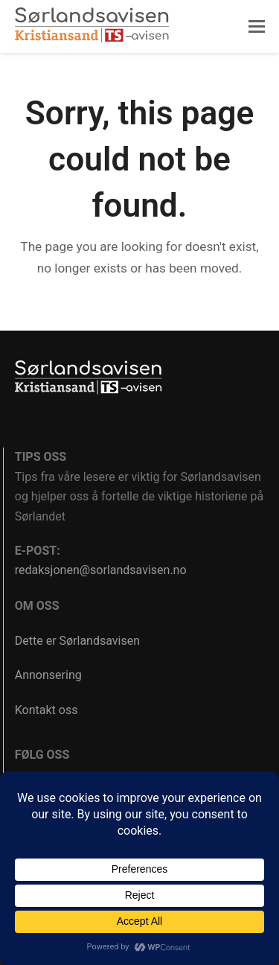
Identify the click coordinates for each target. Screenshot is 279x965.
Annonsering (48, 675)
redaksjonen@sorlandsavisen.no (101, 570)
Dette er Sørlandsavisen (77, 641)
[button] (256, 27)
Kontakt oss (46, 710)
